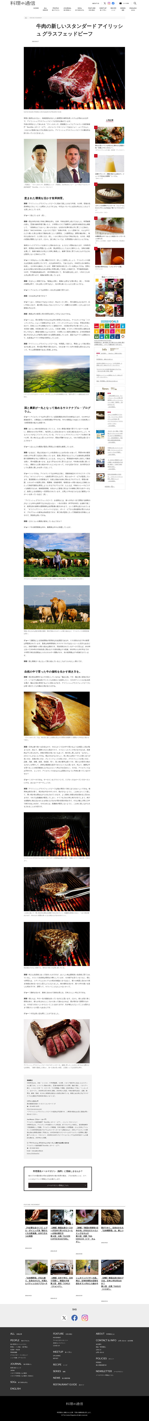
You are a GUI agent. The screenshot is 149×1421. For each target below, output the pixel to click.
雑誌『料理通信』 (101, 1347)
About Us (95, 3)
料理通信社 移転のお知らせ (105, 359)
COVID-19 (56, 1345)
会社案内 (98, 1344)
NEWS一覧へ (110, 486)
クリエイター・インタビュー (19, 1355)
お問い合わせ (100, 1352)
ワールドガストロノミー (60, 1340)
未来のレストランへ (59, 1343)
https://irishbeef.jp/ (33, 1153)
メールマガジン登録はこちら (58, 1185)
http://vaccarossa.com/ (34, 1109)
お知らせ (98, 1349)
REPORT (55, 1358)
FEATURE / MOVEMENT (36, 17)
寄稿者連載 (13, 1352)
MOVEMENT (57, 1337)
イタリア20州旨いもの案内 (18, 1373)
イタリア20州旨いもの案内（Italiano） (22, 1376)
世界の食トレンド (15, 1368)
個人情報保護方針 (101, 1365)
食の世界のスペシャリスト (18, 1344)
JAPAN (12, 1370)
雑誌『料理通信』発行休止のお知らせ (107, 381)
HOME (36, 8)
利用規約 (98, 1362)
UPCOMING (57, 1356)
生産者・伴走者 (15, 1349)
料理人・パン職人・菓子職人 (19, 1347)
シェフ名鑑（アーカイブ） (18, 1358)
